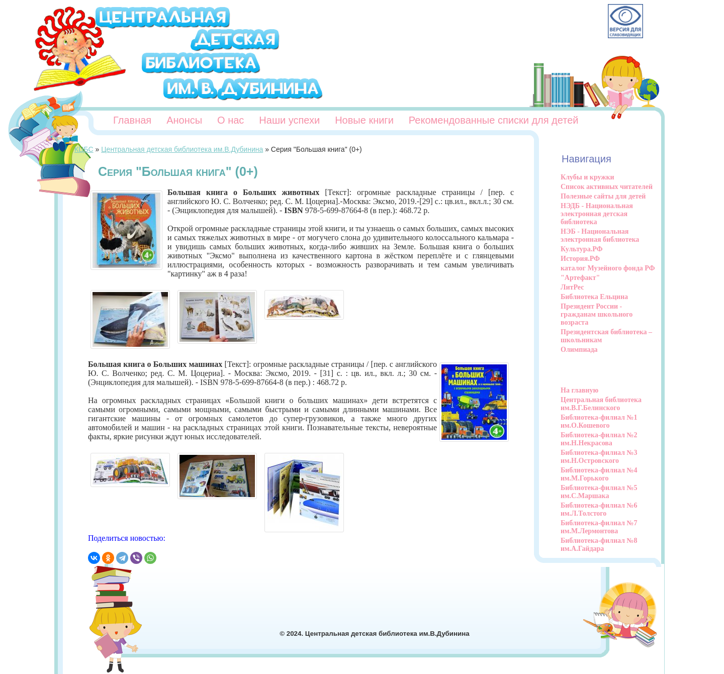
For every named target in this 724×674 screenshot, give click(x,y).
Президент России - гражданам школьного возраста (596, 314)
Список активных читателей (607, 186)
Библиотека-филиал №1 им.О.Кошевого (599, 421)
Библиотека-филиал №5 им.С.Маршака (599, 492)
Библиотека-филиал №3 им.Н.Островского (599, 456)
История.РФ (580, 258)
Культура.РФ (582, 249)
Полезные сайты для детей (603, 196)
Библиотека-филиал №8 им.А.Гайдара (599, 544)
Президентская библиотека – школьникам (606, 336)
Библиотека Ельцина (594, 297)
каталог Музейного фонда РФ (608, 268)
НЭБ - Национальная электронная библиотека (600, 235)
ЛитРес (572, 287)
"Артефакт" (580, 277)
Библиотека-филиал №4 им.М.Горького (599, 474)
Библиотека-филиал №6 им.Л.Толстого (599, 509)
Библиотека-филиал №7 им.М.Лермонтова (599, 527)
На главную (579, 390)
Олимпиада (579, 349)
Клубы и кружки (587, 177)
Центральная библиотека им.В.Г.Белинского (601, 404)
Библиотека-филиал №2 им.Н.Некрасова (599, 439)
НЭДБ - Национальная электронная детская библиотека (597, 214)
